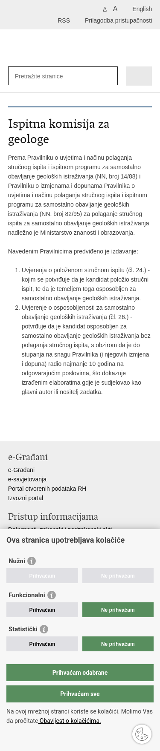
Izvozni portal (25, 498)
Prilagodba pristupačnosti (118, 20)
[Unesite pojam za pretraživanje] (46, 76)
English (142, 9)
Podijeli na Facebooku (30, 427)
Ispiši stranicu (12, 427)
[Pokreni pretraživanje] (109, 76)
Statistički (23, 629)
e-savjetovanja (27, 479)
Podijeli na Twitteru (49, 427)
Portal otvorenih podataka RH (47, 488)
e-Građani (21, 469)
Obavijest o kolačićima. (69, 720)
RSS (64, 20)
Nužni (17, 561)
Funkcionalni (27, 595)
